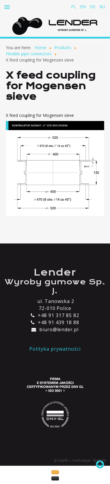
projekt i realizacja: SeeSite (80, 460)
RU (102, 6)
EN (83, 6)
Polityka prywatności (54, 349)
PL (74, 6)
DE (93, 6)
